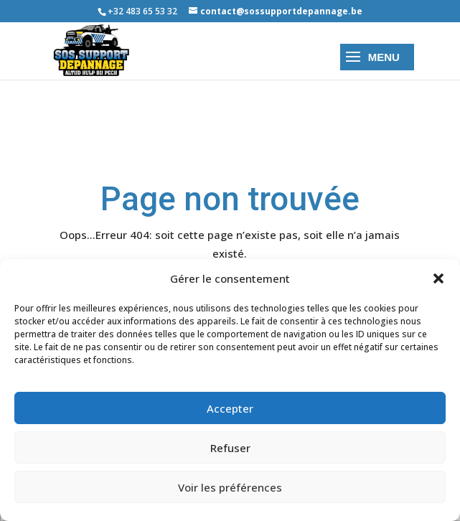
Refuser (230, 448)
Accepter (230, 408)
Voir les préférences (230, 487)
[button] (438, 278)
